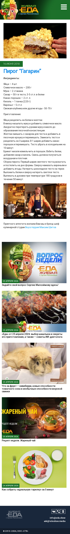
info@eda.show (57, 518)
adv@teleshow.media (54, 521)
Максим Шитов (48, 227)
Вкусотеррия (32, 227)
